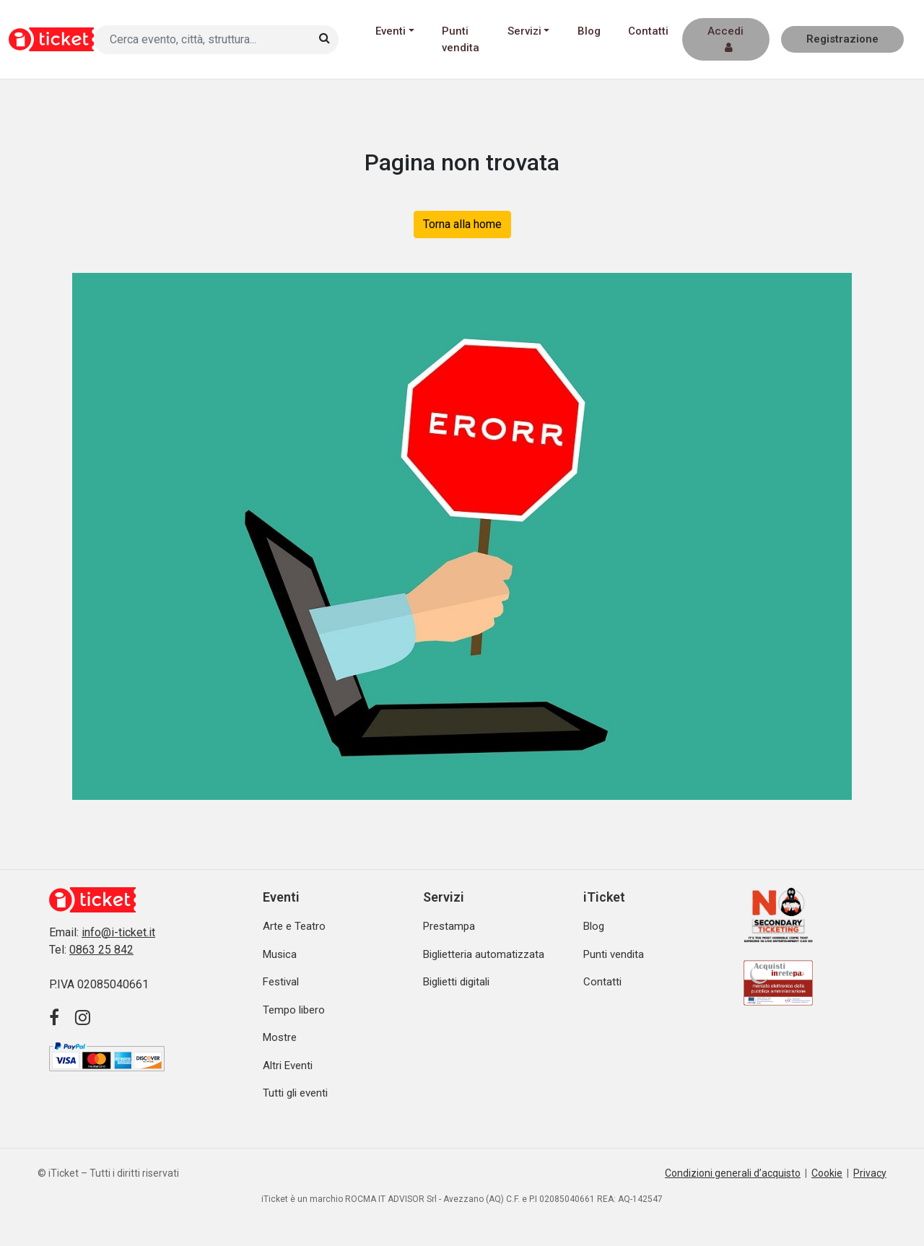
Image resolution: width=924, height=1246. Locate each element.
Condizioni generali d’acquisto (733, 1173)
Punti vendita (460, 39)
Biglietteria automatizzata (483, 954)
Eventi (390, 31)
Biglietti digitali (456, 981)
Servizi (524, 31)
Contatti (648, 31)
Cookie (826, 1173)
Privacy (869, 1173)
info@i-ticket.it (118, 932)
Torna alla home (462, 224)
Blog (589, 31)
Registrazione (842, 38)
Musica (280, 954)
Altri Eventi (288, 1065)
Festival (281, 981)
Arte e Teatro (294, 926)
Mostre (280, 1037)
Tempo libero (294, 1009)
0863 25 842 (101, 950)
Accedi (725, 39)
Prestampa (449, 926)
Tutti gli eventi (295, 1092)
